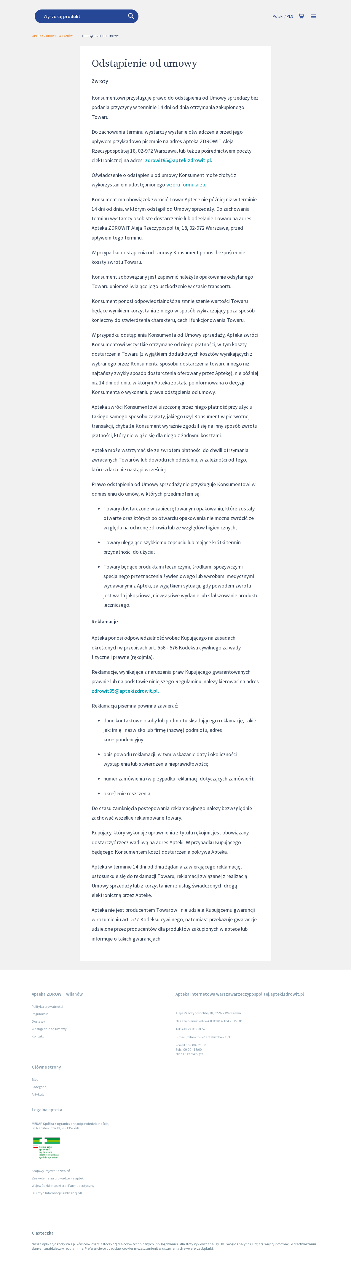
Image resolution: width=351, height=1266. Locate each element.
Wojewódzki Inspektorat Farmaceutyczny (63, 1185)
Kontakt (38, 1036)
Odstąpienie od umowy (100, 36)
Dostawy (38, 1021)
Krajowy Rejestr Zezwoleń (51, 1170)
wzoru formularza (185, 184)
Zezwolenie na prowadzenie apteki (58, 1178)
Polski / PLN (283, 16)
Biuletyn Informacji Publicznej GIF (57, 1193)
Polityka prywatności (47, 1006)
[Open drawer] (313, 16)
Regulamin (40, 1014)
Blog (35, 1079)
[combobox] (143, 16)
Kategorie (39, 1087)
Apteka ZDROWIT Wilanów (52, 36)
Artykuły (38, 1094)
